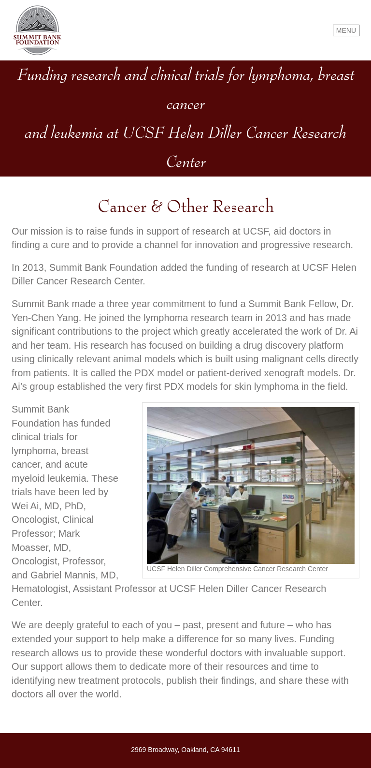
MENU (346, 30)
